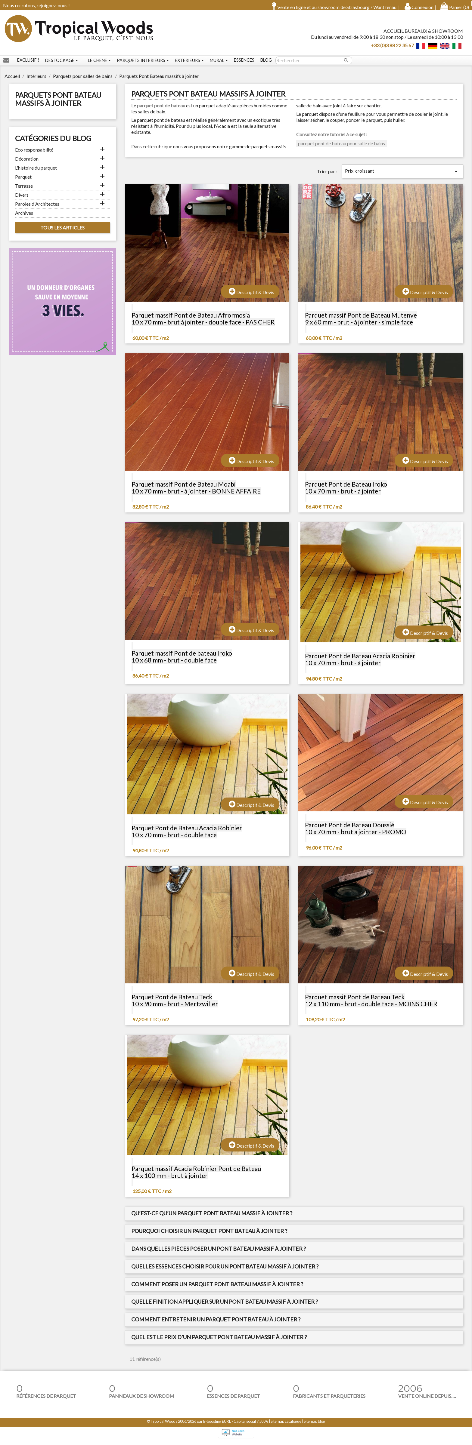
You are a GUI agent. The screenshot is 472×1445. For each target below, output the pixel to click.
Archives (24, 217)
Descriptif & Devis (251, 296)
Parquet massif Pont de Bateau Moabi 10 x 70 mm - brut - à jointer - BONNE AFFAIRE (196, 491)
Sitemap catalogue (286, 1425)
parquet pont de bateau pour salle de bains (341, 147)
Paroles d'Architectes (37, 208)
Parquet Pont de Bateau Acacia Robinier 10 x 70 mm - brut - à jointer (360, 663)
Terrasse (24, 190)
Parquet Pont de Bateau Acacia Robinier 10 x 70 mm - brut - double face (187, 835)
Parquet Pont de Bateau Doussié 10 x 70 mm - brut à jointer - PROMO (355, 832)
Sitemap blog (314, 1425)
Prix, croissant (402, 175)
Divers (22, 199)
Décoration (27, 163)
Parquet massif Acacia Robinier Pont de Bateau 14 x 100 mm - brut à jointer (196, 1176)
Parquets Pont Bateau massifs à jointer (58, 103)
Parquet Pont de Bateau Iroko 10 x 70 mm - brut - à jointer (346, 491)
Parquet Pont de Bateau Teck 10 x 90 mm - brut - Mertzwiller (175, 1004)
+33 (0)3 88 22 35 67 (392, 47)
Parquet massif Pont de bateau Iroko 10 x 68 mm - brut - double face (182, 660)
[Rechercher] (313, 65)
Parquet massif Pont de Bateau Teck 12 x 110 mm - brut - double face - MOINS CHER (371, 1004)
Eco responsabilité (34, 154)
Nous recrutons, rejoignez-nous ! (36, 5)
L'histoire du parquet (36, 172)
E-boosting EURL (217, 1425)
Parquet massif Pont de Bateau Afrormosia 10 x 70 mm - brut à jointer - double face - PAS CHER (203, 322)
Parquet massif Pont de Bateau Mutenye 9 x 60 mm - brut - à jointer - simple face (361, 322)
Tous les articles (62, 232)
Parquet (23, 181)
